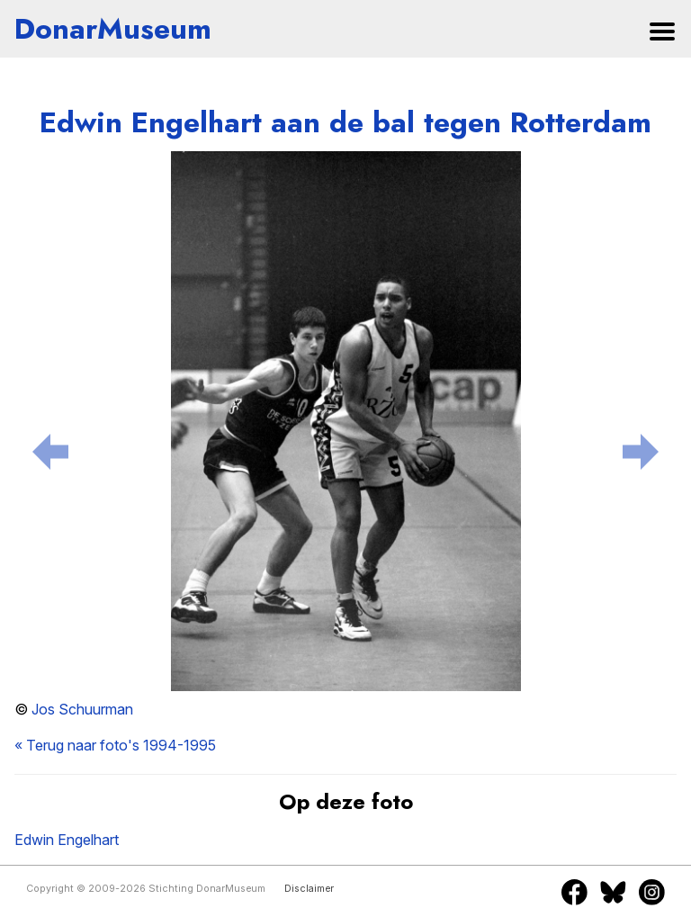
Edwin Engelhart (66, 840)
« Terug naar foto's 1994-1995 (115, 745)
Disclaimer (309, 889)
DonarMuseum (112, 28)
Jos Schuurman (82, 709)
